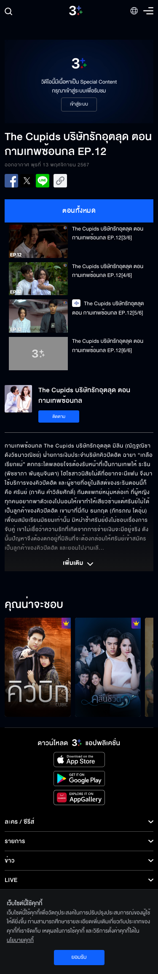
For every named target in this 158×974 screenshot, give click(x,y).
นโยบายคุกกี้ (20, 940)
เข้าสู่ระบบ (79, 104)
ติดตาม (58, 416)
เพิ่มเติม (79, 564)
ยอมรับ (78, 957)
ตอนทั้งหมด (79, 210)
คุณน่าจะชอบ (34, 605)
